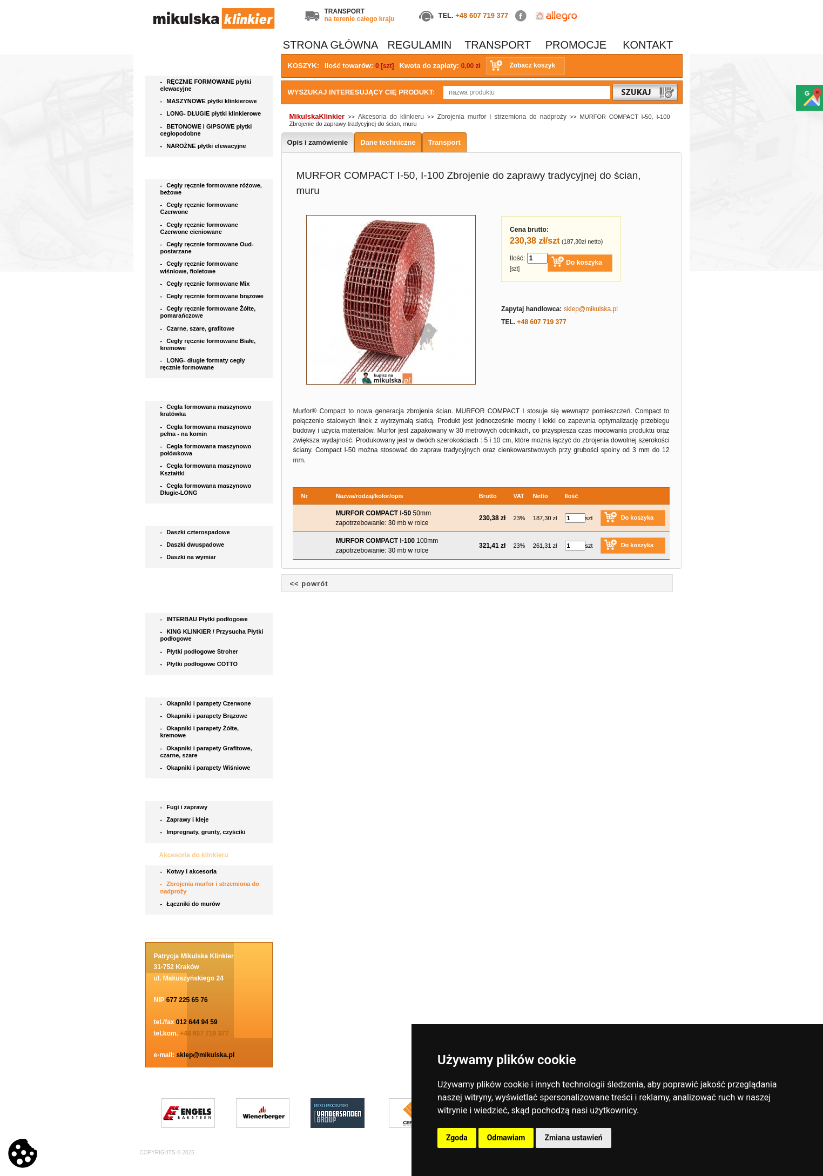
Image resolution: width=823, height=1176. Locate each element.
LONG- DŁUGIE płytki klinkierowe (212, 113)
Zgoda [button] (457, 1137)
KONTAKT (648, 45)
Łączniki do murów (191, 904)
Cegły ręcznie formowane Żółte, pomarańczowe (208, 312)
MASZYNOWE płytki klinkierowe (209, 101)
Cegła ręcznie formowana (199, 168)
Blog (167, 926)
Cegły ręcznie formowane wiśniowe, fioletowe (199, 267)
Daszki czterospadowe (196, 532)
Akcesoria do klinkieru (194, 855)
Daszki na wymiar (189, 557)
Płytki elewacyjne (186, 65)
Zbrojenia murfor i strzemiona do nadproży (209, 887)
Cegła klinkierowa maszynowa (206, 390)
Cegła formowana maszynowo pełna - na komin (206, 430)
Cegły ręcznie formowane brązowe (213, 296)
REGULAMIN (419, 45)
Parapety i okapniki (189, 686)
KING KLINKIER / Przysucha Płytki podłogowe (212, 635)
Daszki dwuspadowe (193, 544)
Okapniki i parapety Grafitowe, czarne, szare (206, 751)
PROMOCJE (575, 45)
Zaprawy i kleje (185, 819)
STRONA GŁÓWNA (331, 45)
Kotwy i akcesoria (189, 871)
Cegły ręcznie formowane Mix (206, 283)
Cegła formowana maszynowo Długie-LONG (206, 489)
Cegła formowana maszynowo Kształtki (206, 469)
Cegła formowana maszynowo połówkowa (206, 449)
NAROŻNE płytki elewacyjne (204, 146)
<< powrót (309, 584)
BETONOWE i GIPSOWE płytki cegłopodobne (206, 130)
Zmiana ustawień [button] (573, 1137)
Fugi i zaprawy (185, 807)
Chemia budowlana (189, 790)
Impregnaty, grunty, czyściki (203, 832)
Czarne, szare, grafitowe (199, 328)
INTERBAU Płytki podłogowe (205, 619)
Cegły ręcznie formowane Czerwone (199, 208)
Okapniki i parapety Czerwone (206, 703)
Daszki (170, 515)
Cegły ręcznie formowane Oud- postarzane (207, 247)
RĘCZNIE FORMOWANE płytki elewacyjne (206, 85)
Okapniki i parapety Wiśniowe (206, 767)
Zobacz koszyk (532, 65)
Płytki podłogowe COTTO (200, 664)
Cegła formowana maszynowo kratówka (206, 410)
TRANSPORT (497, 45)
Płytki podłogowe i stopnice (202, 602)
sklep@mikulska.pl (206, 1055)
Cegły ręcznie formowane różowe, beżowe (211, 189)
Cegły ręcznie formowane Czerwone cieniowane (199, 228)
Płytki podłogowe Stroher (200, 651)
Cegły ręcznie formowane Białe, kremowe (208, 344)
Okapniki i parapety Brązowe (204, 716)
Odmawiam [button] (506, 1137)
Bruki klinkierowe (187, 580)
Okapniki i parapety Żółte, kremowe (199, 731)
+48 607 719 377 (481, 15)
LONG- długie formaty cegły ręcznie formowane (202, 364)
